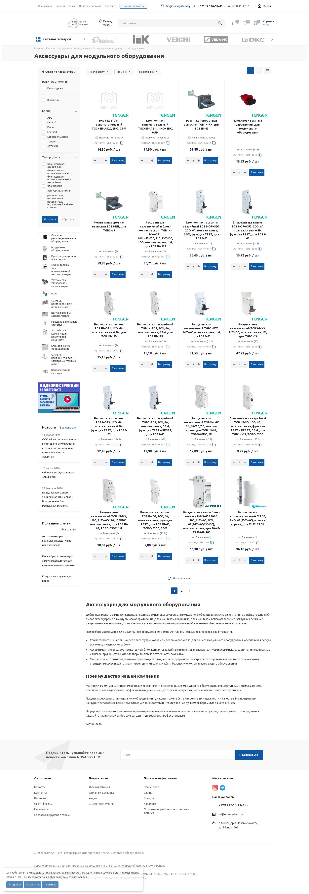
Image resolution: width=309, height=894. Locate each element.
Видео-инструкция (101, 803)
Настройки (15, 884)
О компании (45, 6)
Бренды (149, 798)
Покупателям (98, 778)
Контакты (40, 792)
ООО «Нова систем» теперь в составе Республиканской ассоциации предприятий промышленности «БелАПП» (59, 448)
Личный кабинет (99, 787)
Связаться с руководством (52, 815)
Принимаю (50, 884)
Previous (85, 39)
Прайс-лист (151, 787)
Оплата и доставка (101, 792)
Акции (93, 798)
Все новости (68, 427)
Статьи (148, 792)
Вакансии (40, 798)
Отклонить (32, 884)
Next (272, 39)
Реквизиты (41, 809)
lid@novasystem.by (175, 6)
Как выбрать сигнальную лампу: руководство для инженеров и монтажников (58, 560)
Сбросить (68, 219)
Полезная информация (160, 778)
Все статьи (68, 529)
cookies (73, 877)
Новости (39, 787)
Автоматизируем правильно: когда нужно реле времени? (56, 540)
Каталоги (150, 803)
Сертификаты (43, 803)
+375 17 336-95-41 (210, 6)
